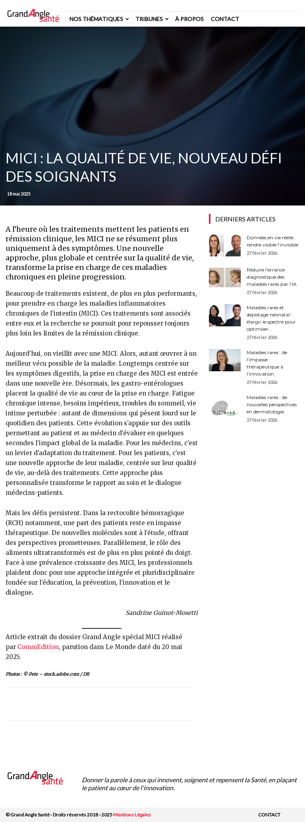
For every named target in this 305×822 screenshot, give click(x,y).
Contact (225, 19)
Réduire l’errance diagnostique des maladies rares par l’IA (272, 277)
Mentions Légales (132, 815)
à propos (189, 19)
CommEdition (38, 647)
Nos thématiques (99, 19)
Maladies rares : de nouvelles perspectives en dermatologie (272, 404)
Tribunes (152, 19)
